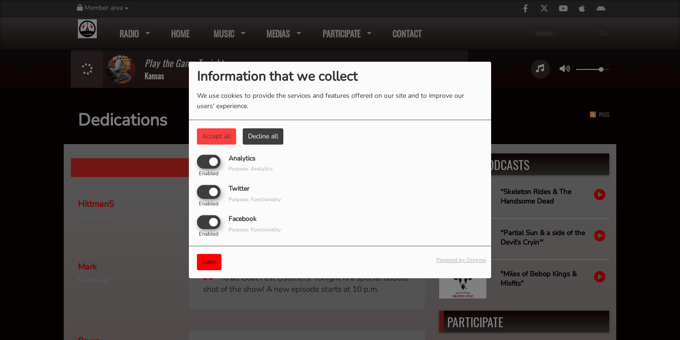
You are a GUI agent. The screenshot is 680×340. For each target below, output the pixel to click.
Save (209, 262)
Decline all (263, 136)
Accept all (216, 136)
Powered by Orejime (461, 260)
